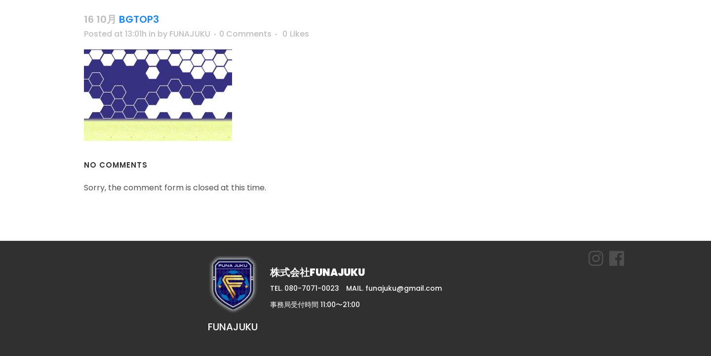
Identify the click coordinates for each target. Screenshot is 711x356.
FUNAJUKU (189, 34)
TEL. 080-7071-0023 (304, 288)
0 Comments (245, 34)
